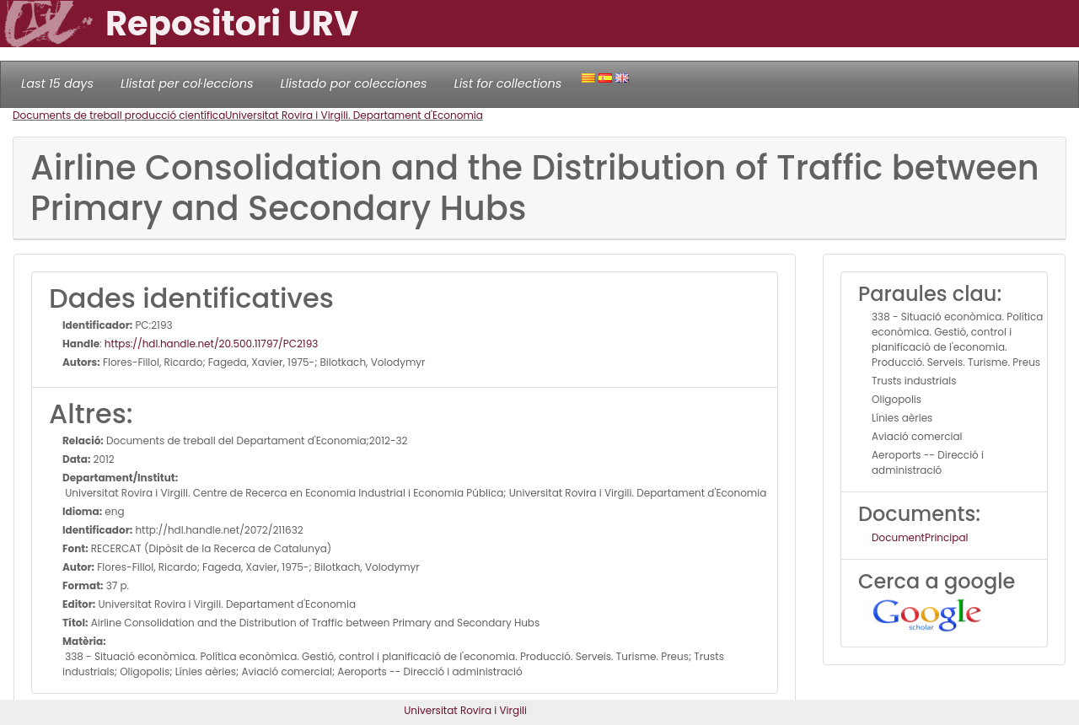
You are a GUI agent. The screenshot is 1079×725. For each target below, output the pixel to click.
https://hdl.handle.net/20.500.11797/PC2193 (211, 343)
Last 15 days (57, 83)
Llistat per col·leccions (187, 83)
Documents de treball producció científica (119, 115)
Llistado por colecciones (354, 83)
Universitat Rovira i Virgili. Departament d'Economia (354, 115)
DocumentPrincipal (920, 537)
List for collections (507, 83)
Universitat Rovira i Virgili (465, 710)
